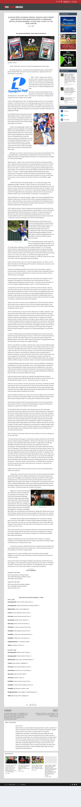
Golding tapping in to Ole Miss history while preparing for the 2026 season (69, 99)
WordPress (23, 784)
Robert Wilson (19, 726)
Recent (59, 7)
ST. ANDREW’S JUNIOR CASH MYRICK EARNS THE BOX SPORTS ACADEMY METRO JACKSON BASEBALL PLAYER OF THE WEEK (70, 90)
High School (70, 95)
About (73, 7)
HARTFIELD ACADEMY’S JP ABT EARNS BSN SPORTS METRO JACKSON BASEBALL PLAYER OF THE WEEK (24, 768)
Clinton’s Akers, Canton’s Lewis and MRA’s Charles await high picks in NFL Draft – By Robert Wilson (37, 767)
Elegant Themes (12, 784)
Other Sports (69, 85)
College (70, 102)
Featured (66, 7)
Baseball (70, 94)
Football (65, 103)
